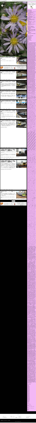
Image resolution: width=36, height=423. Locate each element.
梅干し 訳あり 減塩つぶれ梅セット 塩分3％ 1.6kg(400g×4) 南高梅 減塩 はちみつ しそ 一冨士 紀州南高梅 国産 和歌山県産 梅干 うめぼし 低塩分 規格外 (8, 68)
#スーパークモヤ (5, 199)
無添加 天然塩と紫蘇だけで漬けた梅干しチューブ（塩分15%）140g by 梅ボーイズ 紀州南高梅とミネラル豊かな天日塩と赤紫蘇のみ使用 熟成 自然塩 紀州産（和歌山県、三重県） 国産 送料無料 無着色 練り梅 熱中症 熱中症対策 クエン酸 (22, 67)
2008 (28, 399)
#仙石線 (1, 79)
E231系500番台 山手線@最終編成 (31, 27)
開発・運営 (27, 417)
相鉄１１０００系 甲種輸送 (30, 35)
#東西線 (7, 158)
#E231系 (1, 158)
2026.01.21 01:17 (22, 79)
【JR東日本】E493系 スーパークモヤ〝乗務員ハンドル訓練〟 (8, 191)
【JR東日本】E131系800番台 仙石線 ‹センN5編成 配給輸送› (8, 57)
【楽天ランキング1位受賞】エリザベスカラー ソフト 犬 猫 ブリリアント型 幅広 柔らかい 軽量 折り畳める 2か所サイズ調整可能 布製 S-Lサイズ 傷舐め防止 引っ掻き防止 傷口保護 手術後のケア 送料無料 (32, 4)
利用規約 (16, 417)
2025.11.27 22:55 (22, 108)
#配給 (6, 79)
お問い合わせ (20, 417)
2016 (28, 393)
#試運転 (12, 199)
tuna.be (18, 415)
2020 (28, 390)
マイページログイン (28, 416)
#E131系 (4, 79)
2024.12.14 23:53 (22, 199)
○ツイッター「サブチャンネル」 (31, 406)
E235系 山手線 (29, 39)
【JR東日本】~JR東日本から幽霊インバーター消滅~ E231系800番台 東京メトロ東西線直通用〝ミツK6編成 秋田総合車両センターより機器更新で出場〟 (8, 150)
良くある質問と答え (5, 417)
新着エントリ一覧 (12, 416)
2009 (28, 398)
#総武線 (4, 158)
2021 (28, 389)
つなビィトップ (4, 416)
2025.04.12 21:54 (22, 158)
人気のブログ (20, 416)
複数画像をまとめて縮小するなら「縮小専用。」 (6, 420)
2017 (28, 392)
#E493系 (9, 79)
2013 (28, 395)
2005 (28, 401)
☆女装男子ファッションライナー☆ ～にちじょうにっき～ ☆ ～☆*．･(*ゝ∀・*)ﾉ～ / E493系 (13, 3)
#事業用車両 (9, 199)
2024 (28, 387)
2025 (28, 386)
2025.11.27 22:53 (22, 118)
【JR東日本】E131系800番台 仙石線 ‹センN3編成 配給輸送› (8, 91)
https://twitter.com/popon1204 (9, 9)
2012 (28, 396)
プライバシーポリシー (13, 417)
